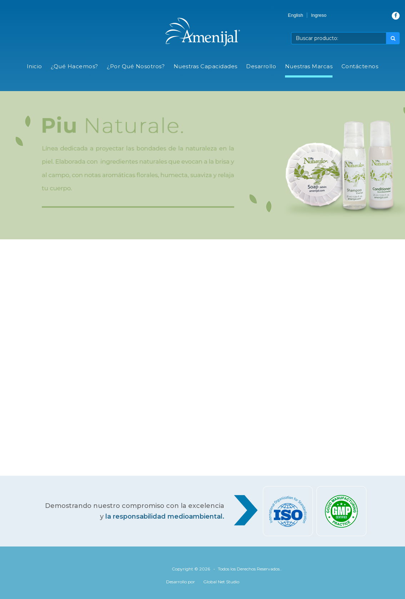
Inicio (34, 66)
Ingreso (318, 15)
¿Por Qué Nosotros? (136, 66)
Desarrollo (261, 66)
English (295, 15)
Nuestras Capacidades (206, 66)
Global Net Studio (221, 581)
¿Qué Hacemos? (74, 66)
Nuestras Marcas (309, 66)
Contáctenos (360, 66)
